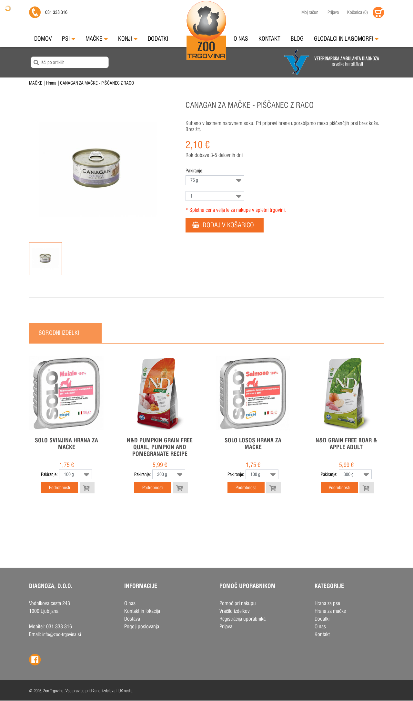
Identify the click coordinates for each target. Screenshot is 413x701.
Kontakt (269, 38)
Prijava (333, 12)
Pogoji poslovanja (141, 627)
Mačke (97, 38)
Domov (43, 38)
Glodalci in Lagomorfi (346, 38)
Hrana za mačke (330, 611)
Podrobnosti (59, 487)
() (357, 12)
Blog (297, 38)
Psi (68, 38)
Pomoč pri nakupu (237, 603)
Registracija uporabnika (242, 619)
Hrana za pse (327, 603)
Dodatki (158, 38)
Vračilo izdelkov (234, 611)
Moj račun (309, 12)
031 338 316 (56, 12)
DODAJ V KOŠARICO (223, 223)
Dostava (132, 619)
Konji (127, 38)
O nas (241, 38)
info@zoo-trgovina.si (61, 634)
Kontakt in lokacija (142, 611)
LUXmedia (124, 690)
